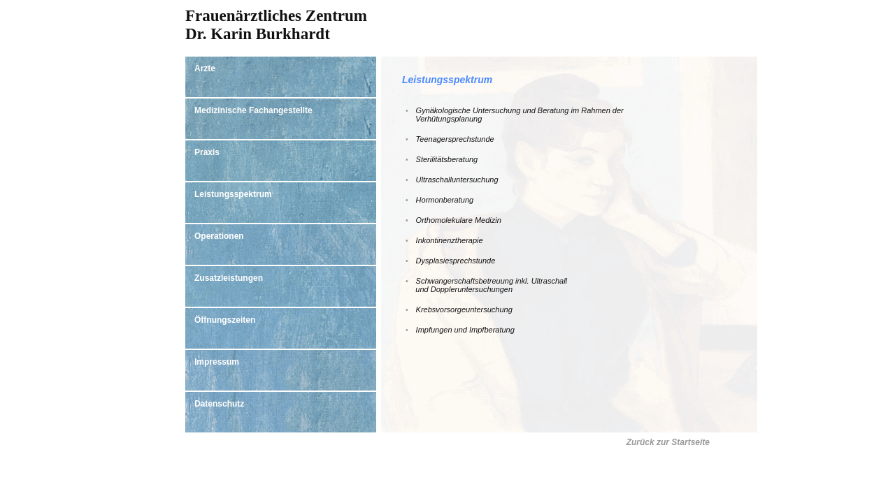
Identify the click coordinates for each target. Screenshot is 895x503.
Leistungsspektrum (233, 194)
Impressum (216, 362)
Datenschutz (219, 404)
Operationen (219, 236)
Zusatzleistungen (228, 278)
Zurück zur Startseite (668, 442)
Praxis (207, 152)
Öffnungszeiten (224, 320)
